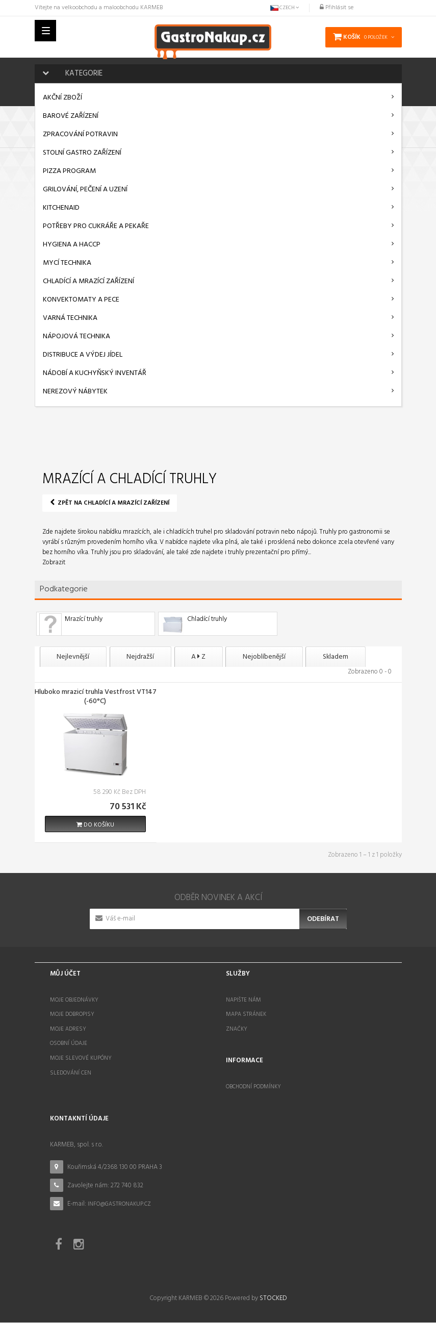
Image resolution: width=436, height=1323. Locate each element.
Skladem (357, 657)
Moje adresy (68, 1029)
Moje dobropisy (72, 1014)
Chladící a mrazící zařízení (88, 281)
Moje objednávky (74, 1000)
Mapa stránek (246, 1014)
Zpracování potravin (80, 134)
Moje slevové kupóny (81, 1058)
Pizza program (69, 171)
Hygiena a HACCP (71, 245)
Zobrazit (53, 562)
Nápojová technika (76, 336)
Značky (236, 1029)
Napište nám (243, 1000)
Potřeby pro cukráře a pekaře (96, 226)
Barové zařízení (70, 116)
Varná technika (70, 318)
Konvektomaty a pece (81, 300)
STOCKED (273, 1298)
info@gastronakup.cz (119, 1204)
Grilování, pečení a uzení (85, 189)
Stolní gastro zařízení (82, 153)
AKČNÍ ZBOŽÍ (62, 98)
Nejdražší (147, 657)
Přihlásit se (336, 8)
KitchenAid (61, 208)
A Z (210, 657)
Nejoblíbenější (280, 657)
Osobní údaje (68, 1044)
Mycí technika (67, 263)
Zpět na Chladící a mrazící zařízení (109, 503)
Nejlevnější (75, 657)
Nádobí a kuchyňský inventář (94, 373)
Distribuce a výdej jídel (82, 355)
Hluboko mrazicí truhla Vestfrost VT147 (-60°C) (96, 698)
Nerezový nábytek (75, 391)
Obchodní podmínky (253, 1087)
